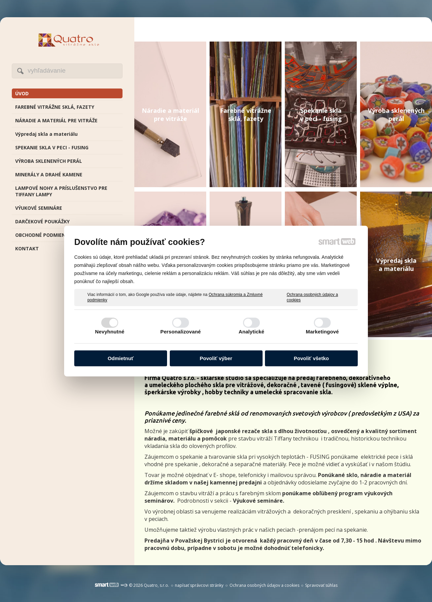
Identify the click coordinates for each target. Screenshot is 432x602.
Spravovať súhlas (321, 585)
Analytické (251, 331)
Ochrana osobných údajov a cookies (312, 297)
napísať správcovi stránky (199, 585)
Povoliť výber (216, 358)
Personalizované (180, 331)
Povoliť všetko (311, 358)
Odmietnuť (121, 358)
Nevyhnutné (110, 331)
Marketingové (322, 331)
